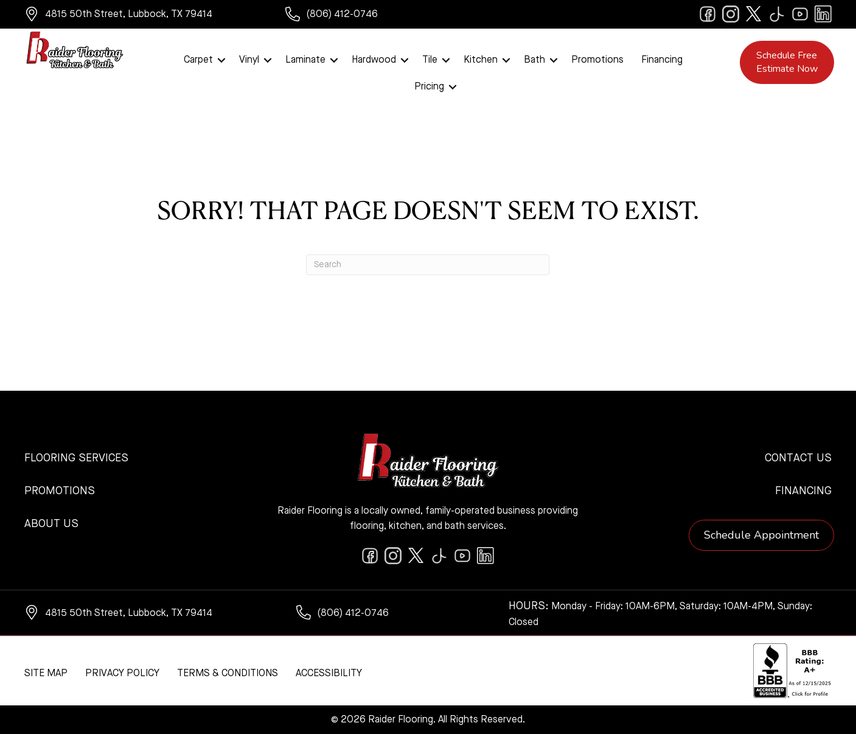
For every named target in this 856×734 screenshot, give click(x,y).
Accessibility (329, 674)
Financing (662, 60)
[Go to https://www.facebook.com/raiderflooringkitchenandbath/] (707, 14)
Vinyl (249, 60)
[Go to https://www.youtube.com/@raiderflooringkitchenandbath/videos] (800, 14)
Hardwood (374, 60)
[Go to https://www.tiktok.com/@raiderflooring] (776, 14)
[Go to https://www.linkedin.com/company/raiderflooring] (823, 14)
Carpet (198, 60)
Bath (534, 60)
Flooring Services (76, 458)
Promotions (597, 60)
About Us (51, 524)
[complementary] (88, 667)
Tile (429, 60)
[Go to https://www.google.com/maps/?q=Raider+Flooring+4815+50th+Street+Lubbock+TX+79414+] (142, 16)
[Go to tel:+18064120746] (350, 16)
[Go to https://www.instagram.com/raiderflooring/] (730, 14)
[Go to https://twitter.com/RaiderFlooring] (753, 14)
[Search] (427, 264)
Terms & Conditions (227, 674)
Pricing (429, 87)
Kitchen (481, 60)
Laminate (305, 60)
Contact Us (798, 458)
